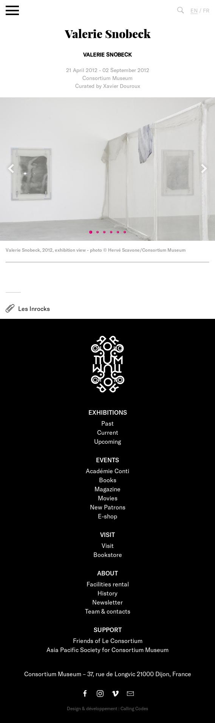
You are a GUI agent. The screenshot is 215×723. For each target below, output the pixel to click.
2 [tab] (97, 232)
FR (206, 10)
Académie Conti (107, 470)
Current (107, 432)
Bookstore (107, 554)
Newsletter (107, 602)
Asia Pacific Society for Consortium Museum (107, 649)
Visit (108, 545)
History (107, 593)
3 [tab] (104, 232)
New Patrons (107, 507)
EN (194, 10)
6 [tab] (125, 232)
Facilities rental (108, 584)
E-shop (107, 516)
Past (107, 423)
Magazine (107, 488)
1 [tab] (90, 232)
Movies (108, 497)
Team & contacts (107, 611)
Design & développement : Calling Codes (107, 708)
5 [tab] (118, 232)
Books (107, 479)
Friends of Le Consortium (107, 640)
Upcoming (107, 441)
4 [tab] (111, 232)
